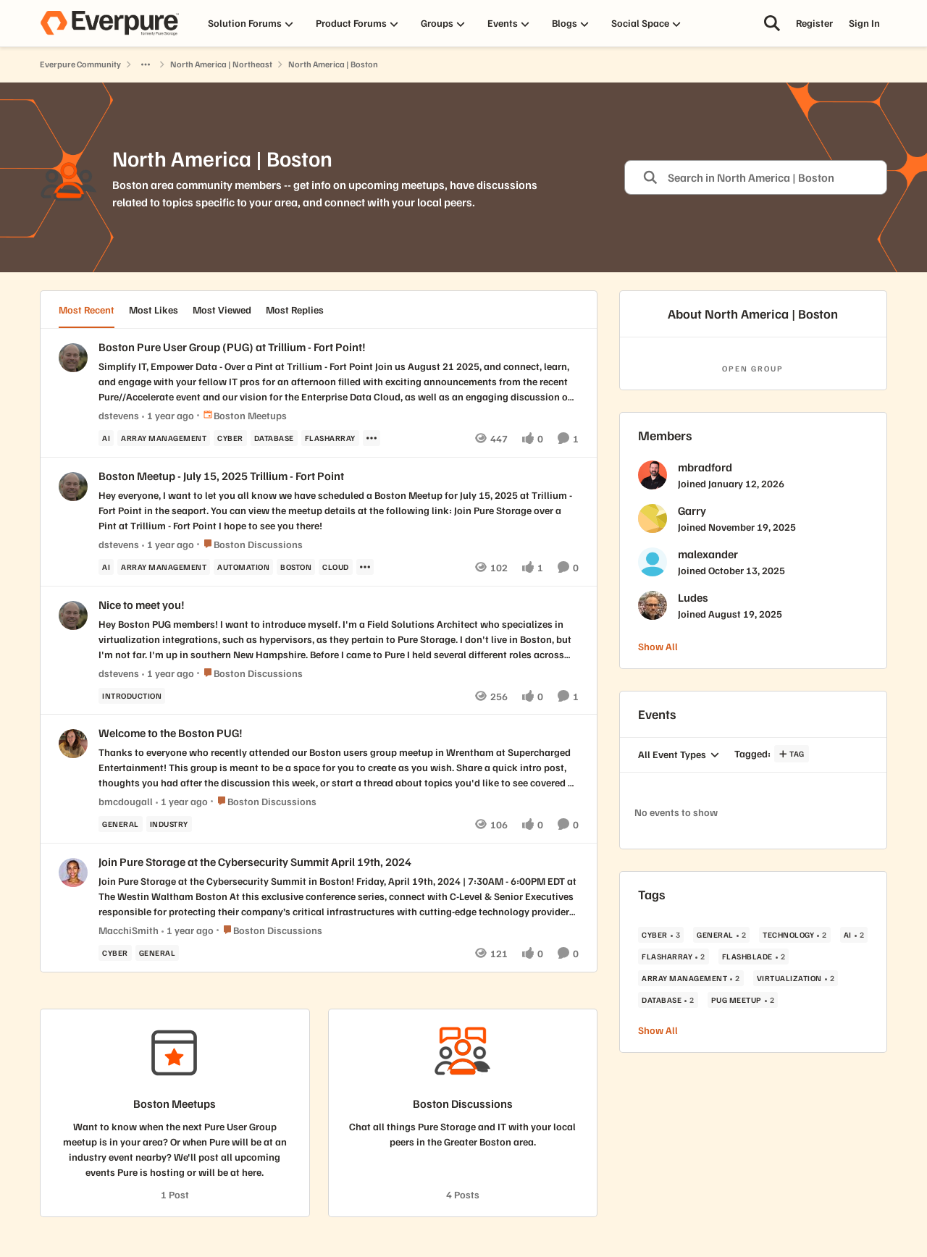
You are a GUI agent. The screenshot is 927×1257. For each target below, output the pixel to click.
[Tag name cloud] (336, 567)
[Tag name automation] (243, 567)
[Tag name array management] (163, 438)
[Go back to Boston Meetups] (174, 1103)
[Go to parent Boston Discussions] (250, 544)
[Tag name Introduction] (131, 695)
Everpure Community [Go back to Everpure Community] (80, 64)
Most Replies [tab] (295, 309)
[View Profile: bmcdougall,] (73, 743)
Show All (658, 646)
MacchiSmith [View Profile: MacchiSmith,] (128, 930)
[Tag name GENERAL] (120, 824)
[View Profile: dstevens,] (73, 357)
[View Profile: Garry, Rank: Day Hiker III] (652, 518)
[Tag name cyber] (230, 438)
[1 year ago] (168, 415)
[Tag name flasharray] (330, 438)
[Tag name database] (274, 438)
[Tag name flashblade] (753, 956)
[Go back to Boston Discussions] (463, 1103)
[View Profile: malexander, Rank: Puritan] (652, 561)
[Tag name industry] (169, 824)
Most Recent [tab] (86, 309)
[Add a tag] (791, 753)
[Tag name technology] (795, 935)
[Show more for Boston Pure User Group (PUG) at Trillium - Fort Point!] (371, 438)
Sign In (864, 23)
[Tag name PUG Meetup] (743, 1000)
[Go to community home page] (109, 23)
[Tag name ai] (106, 438)
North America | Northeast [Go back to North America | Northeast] (221, 64)
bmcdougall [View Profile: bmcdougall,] (125, 801)
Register (814, 23)
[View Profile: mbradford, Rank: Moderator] (652, 475)
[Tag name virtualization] (796, 978)
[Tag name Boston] (296, 567)
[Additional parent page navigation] (145, 64)
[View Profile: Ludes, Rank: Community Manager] (652, 605)
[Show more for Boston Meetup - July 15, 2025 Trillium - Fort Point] (365, 567)
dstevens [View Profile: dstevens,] (118, 415)
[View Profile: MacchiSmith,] (73, 872)
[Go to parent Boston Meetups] (242, 415)
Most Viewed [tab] (222, 309)
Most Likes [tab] (153, 309)
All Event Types (672, 754)
